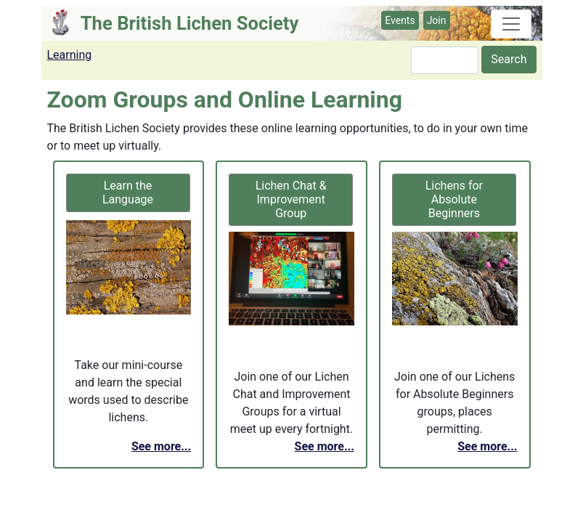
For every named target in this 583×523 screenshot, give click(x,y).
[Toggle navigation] (511, 23)
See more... (161, 446)
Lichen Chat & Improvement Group (291, 199)
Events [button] (400, 20)
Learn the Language (127, 192)
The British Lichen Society (190, 23)
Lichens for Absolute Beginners (454, 199)
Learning (69, 55)
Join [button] (437, 20)
